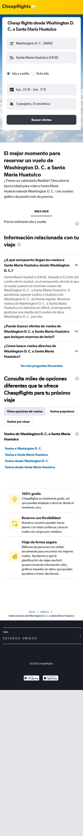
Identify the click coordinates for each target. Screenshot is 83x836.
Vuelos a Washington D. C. (23, 448)
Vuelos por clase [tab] (18, 421)
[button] (41, 43)
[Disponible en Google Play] (32, 678)
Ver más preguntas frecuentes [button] (42, 366)
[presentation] (77, 224)
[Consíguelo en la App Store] (51, 678)
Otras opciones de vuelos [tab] (24, 411)
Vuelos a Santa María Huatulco (26, 454)
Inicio (32, 611)
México (45, 611)
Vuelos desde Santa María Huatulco (30, 467)
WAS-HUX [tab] (41, 211)
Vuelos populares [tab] (62, 411)
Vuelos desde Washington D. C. (27, 461)
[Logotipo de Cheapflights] (16, 7)
